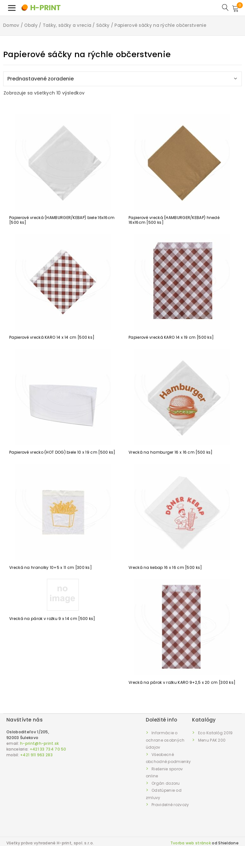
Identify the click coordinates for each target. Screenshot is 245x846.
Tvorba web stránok (190, 843)
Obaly (31, 25)
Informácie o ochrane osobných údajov (165, 740)
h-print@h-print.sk (39, 743)
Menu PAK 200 (212, 740)
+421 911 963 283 (36, 755)
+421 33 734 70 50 (48, 749)
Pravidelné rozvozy (170, 804)
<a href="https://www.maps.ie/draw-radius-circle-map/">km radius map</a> (76, 795)
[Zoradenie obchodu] (122, 79)
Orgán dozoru (166, 783)
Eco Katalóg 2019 (215, 733)
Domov (11, 25)
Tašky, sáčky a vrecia (67, 25)
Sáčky (103, 25)
